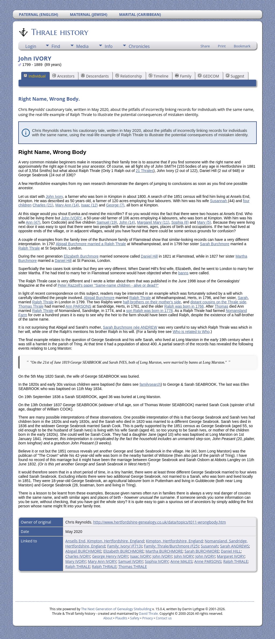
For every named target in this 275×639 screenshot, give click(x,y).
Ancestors (63, 76)
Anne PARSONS (207, 561)
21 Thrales (144, 170)
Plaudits (121, 618)
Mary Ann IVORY (102, 561)
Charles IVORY (77, 556)
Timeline (159, 76)
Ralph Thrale (29, 248)
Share (205, 46)
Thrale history (59, 32)
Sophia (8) (180, 222)
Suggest (235, 76)
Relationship (128, 76)
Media (82, 46)
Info (109, 46)
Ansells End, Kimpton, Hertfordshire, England (104, 540)
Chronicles (139, 46)
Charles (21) (42, 205)
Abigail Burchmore (99, 298)
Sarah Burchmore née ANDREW (130, 327)
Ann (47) (33, 222)
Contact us (164, 618)
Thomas (221, 306)
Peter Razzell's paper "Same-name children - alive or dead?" (108, 285)
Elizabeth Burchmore (81, 256)
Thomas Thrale (31, 306)
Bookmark (242, 46)
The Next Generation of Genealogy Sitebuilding (116, 609)
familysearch (150, 384)
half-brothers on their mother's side (152, 302)
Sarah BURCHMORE (201, 551)
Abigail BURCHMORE (83, 551)
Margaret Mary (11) (153, 222)
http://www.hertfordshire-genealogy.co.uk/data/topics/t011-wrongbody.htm (159, 522)
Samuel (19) (106, 222)
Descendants (94, 76)
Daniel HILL (231, 551)
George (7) (115, 205)
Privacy (147, 618)
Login (30, 46)
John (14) (127, 222)
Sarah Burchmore (214, 244)
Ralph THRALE (235, 561)
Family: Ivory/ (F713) (124, 546)
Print (222, 46)
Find (56, 46)
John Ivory (54, 196)
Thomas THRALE (132, 566)
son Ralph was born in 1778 (149, 310)
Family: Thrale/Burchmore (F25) (171, 546)
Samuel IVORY (130, 561)
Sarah (243, 298)
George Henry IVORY (110, 556)
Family (183, 76)
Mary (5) (204, 222)
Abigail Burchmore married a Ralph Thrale (91, 244)
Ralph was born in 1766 (184, 306)
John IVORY (71, 218)
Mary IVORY (75, 561)
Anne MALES (182, 561)
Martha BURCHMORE (164, 551)
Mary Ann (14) (67, 205)
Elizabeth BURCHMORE (123, 551)
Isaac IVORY (140, 556)
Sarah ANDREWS (234, 546)
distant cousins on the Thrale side (218, 302)
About (108, 618)
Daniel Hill (149, 256)
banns (183, 273)
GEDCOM (208, 76)
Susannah (219, 201)
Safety (134, 618)
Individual (35, 76)
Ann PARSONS (78, 306)
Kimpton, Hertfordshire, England (174, 540)
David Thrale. (148, 613)
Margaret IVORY (231, 556)
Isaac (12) (89, 205)
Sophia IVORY (156, 561)
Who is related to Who (191, 331)
